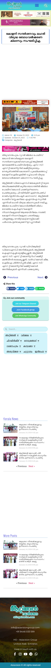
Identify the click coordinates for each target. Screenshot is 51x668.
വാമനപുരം (14, 346)
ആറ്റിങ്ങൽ (18, 140)
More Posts (10, 536)
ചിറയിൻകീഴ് (14, 340)
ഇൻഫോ (41, 351)
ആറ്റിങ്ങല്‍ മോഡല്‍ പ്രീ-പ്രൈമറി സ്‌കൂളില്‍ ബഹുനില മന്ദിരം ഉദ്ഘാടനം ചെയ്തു (32, 455)
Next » (32, 466)
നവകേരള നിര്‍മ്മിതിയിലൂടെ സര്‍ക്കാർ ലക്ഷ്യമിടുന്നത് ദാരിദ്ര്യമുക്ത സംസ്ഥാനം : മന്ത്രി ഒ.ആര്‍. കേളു (32, 441)
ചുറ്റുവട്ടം (27, 351)
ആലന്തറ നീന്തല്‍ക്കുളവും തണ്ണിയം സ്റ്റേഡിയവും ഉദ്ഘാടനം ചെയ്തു (30, 426)
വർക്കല (26, 335)
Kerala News (10, 419)
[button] (37, 5)
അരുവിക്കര (14, 351)
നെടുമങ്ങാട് (31, 340)
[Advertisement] (25, 73)
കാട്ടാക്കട (29, 346)
